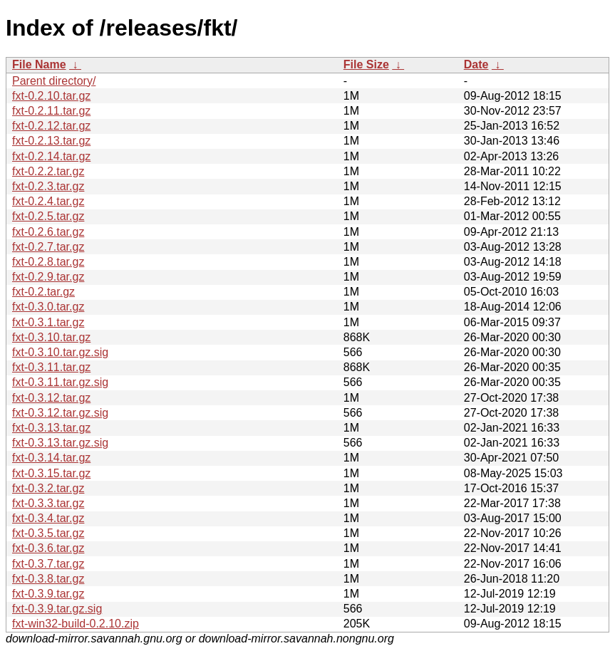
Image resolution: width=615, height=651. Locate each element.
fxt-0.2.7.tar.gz (48, 247)
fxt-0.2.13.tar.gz (51, 141)
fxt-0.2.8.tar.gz (48, 262)
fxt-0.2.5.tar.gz (48, 216)
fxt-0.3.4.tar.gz (48, 518)
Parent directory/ (53, 81)
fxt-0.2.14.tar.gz (51, 156)
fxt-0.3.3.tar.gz (48, 503)
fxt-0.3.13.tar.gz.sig (60, 443)
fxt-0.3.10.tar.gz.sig (60, 352)
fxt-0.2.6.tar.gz (48, 232)
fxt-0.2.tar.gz (43, 292)
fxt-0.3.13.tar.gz (51, 428)
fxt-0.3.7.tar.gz (48, 564)
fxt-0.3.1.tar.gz (48, 322)
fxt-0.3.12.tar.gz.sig (60, 413)
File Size (366, 64)
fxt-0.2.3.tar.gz (48, 186)
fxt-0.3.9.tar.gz (48, 594)
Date (476, 64)
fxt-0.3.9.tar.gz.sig (57, 609)
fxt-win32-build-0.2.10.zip (75, 624)
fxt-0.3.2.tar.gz (48, 488)
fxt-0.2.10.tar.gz (51, 96)
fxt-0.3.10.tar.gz (51, 337)
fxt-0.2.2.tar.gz (48, 171)
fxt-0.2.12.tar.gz (51, 126)
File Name (39, 64)
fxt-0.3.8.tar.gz (48, 579)
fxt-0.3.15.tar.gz (51, 473)
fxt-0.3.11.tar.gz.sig (60, 382)
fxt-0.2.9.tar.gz (48, 277)
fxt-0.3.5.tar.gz (48, 533)
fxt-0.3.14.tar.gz (51, 458)
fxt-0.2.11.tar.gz (51, 111)
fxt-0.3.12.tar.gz (51, 398)
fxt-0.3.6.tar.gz (48, 548)
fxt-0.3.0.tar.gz (48, 307)
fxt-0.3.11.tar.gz (51, 367)
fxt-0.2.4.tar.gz (48, 201)
